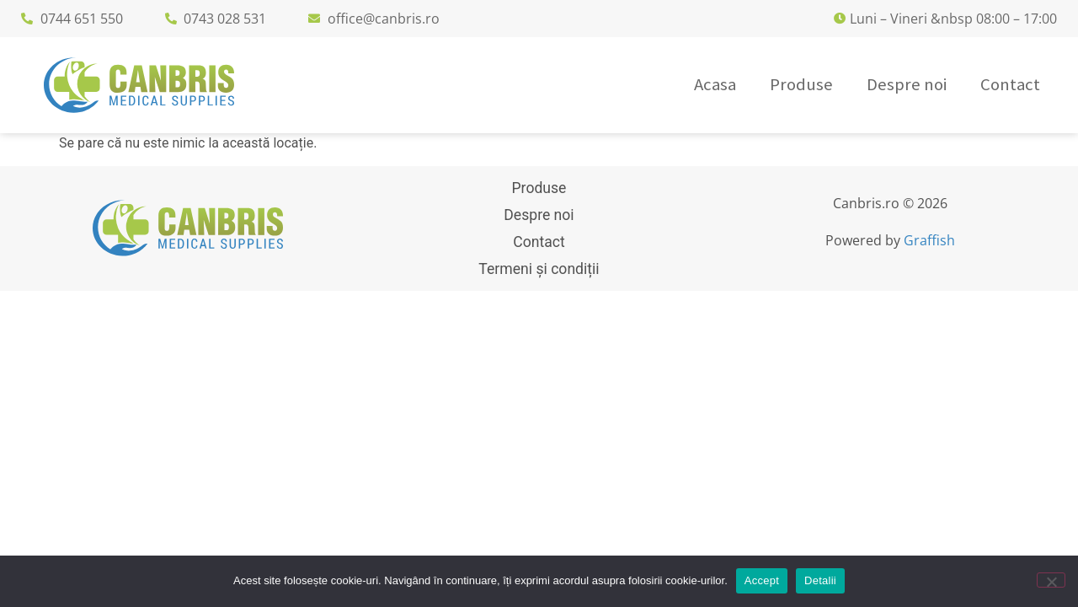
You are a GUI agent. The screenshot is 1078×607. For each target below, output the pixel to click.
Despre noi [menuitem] (907, 84)
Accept (761, 580)
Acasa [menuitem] (715, 84)
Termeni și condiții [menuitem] (538, 269)
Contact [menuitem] (1010, 84)
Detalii (820, 580)
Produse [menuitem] (801, 84)
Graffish (929, 240)
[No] (1051, 580)
